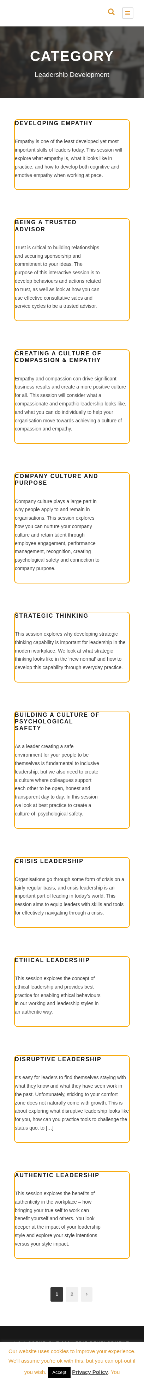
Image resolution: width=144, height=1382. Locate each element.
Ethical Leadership (52, 960)
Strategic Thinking (52, 616)
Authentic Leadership (57, 1175)
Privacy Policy (90, 1372)
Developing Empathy (54, 123)
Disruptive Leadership (58, 1059)
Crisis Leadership (49, 861)
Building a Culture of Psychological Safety (57, 721)
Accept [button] (59, 1372)
